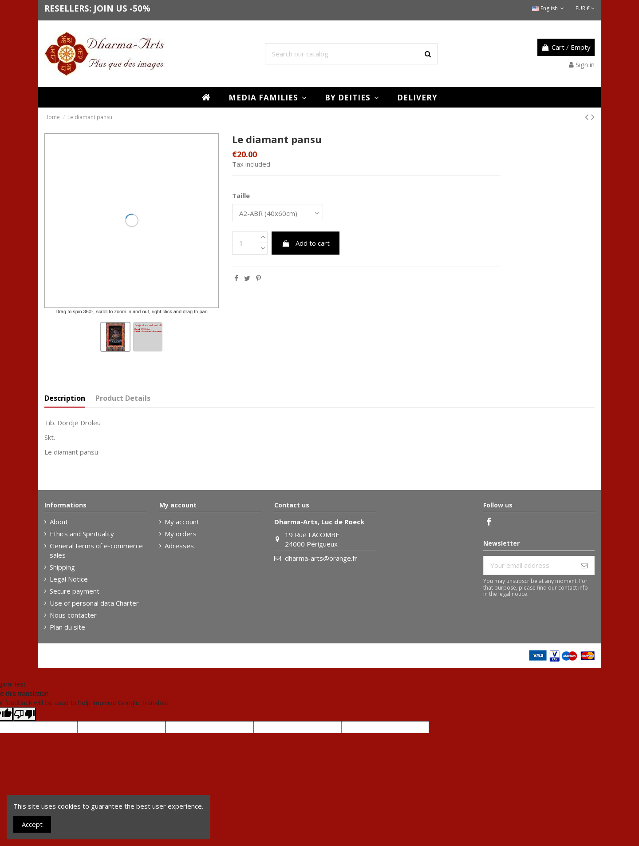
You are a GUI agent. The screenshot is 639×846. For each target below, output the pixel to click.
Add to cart (306, 243)
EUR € (585, 8)
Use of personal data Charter (94, 603)
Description (64, 398)
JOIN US (110, 8)
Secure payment (74, 591)
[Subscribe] (584, 565)
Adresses (179, 545)
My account (182, 521)
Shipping (62, 567)
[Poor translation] (24, 714)
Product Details (122, 398)
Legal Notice (69, 579)
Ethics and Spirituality (82, 533)
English (549, 8)
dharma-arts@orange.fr (321, 558)
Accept (32, 824)
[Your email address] (529, 565)
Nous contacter (73, 615)
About (59, 521)
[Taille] (277, 212)
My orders (181, 533)
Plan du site (67, 627)
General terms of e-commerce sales (96, 550)
